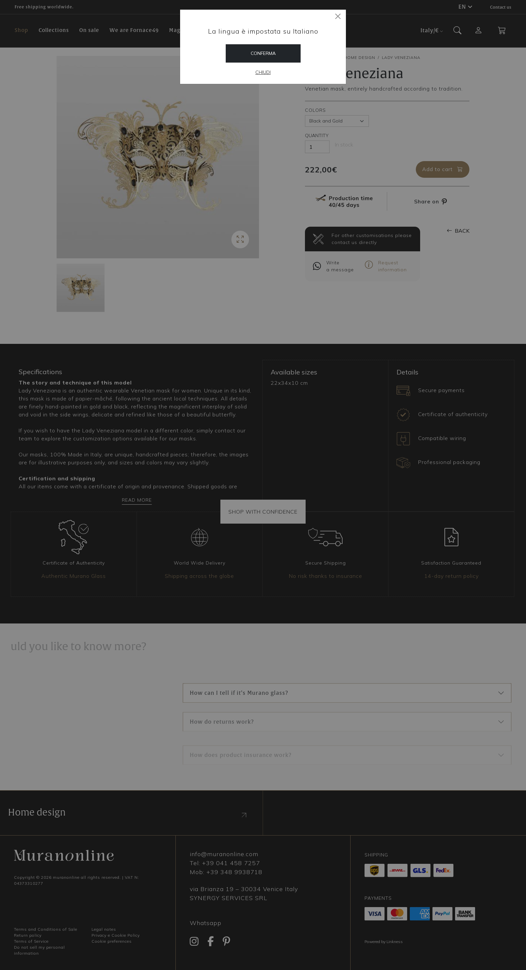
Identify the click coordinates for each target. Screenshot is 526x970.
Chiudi (263, 72)
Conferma (263, 53)
